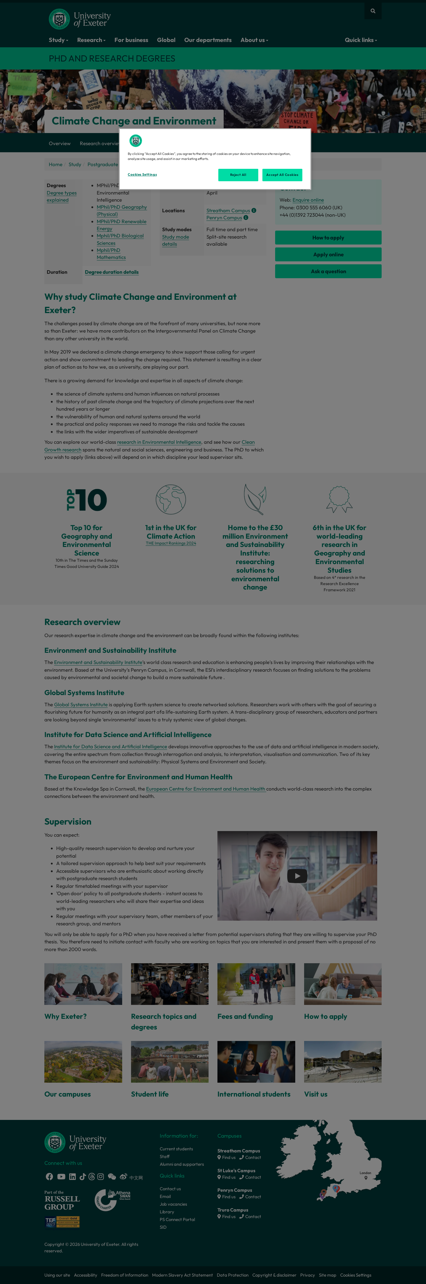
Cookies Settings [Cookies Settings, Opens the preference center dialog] (142, 174)
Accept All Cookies (282, 175)
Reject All (238, 175)
